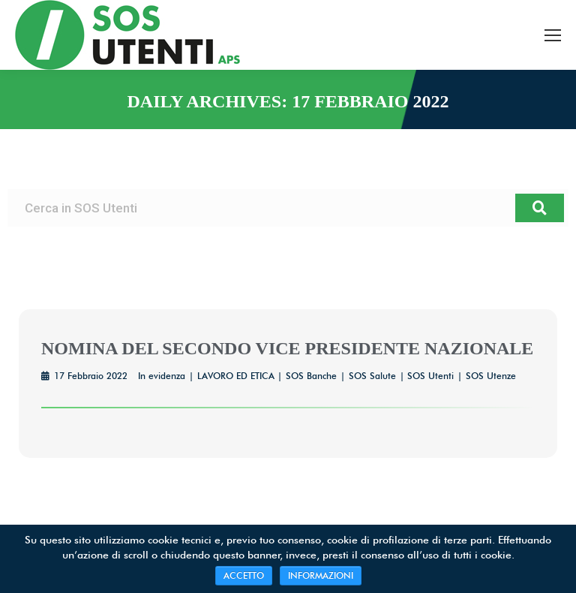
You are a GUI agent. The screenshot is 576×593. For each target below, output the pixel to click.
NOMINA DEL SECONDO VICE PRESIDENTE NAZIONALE (287, 348)
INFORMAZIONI (320, 575)
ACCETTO (244, 575)
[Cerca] (539, 208)
